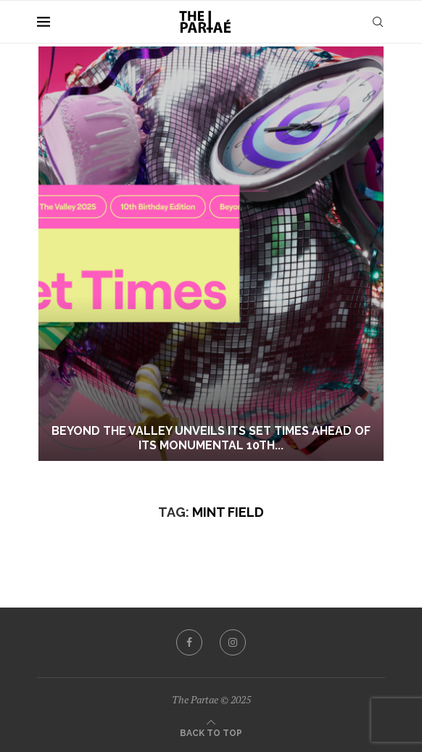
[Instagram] (233, 642)
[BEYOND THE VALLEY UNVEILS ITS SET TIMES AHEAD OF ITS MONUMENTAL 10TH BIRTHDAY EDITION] (211, 253)
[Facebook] (189, 642)
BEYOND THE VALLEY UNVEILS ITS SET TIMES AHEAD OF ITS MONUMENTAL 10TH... (211, 438)
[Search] (378, 22)
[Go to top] (211, 732)
